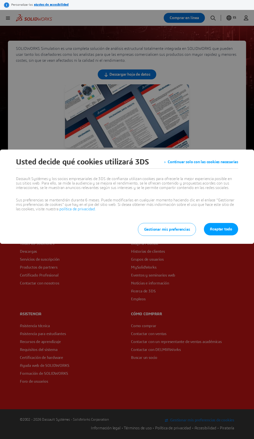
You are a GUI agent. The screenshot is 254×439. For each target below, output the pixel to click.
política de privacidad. (77, 209)
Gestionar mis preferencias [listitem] (167, 229)
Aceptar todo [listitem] (221, 229)
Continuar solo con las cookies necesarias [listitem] (203, 162)
